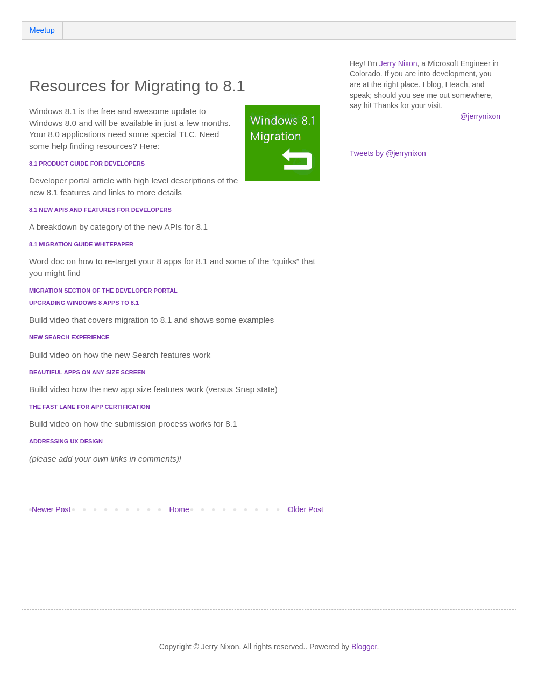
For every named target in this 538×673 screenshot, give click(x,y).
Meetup (42, 30)
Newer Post (51, 509)
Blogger (364, 646)
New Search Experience (69, 337)
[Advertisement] (155, 555)
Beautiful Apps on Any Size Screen (87, 372)
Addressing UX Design (66, 441)
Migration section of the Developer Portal (103, 290)
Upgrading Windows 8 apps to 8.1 (84, 303)
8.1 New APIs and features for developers (100, 210)
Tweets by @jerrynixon (388, 153)
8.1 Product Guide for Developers (87, 163)
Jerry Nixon (398, 63)
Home (179, 509)
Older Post (305, 509)
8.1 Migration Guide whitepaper (81, 244)
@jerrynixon (480, 116)
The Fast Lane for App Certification (89, 406)
